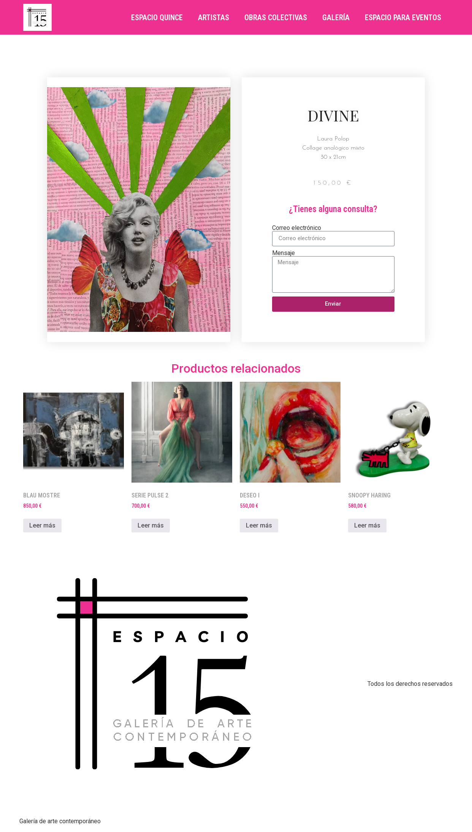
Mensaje (283, 253)
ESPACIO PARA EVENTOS (403, 17)
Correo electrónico (296, 228)
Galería (336, 17)
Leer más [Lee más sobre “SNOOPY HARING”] (367, 525)
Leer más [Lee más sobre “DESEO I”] (259, 525)
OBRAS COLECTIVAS (275, 17)
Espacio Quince (157, 17)
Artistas (213, 17)
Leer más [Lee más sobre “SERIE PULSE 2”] (151, 525)
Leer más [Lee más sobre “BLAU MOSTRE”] (42, 525)
